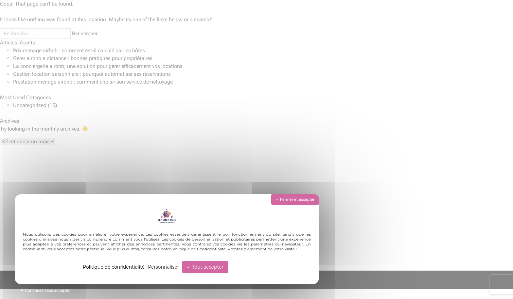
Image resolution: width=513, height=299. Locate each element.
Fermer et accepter (295, 199)
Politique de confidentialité (114, 267)
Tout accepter (205, 267)
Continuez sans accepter (45, 290)
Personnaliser (163, 267)
